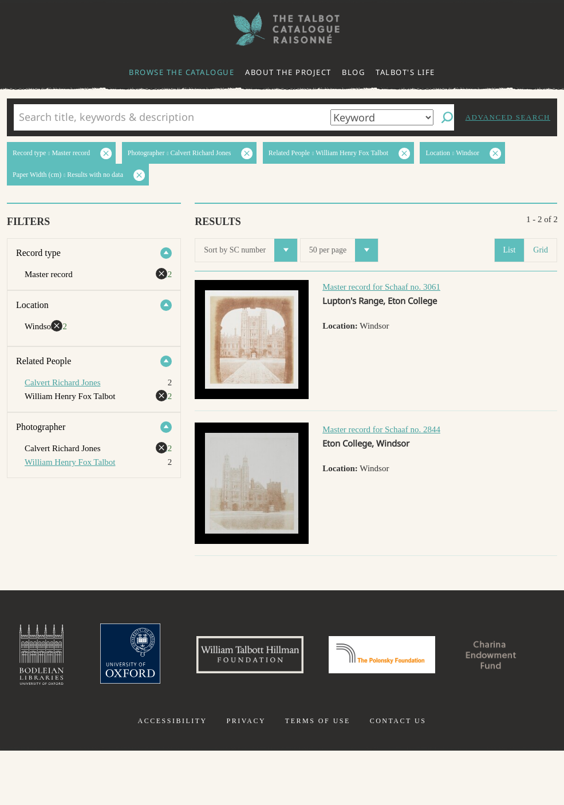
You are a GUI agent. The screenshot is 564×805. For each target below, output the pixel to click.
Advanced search (508, 117)
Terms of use (317, 775)
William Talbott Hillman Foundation (303, 656)
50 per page (343, 250)
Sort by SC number (250, 250)
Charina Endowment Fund (282, 719)
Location (32, 305)
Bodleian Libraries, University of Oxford (87, 656)
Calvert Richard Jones (62, 382)
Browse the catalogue (181, 72)
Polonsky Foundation (442, 656)
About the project (288, 72)
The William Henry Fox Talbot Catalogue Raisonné (282, 28)
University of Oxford (178, 656)
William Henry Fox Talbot (70, 462)
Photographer (40, 427)
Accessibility (172, 775)
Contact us (398, 775)
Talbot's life (405, 72)
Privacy (246, 775)
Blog (353, 72)
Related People (43, 361)
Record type (38, 253)
